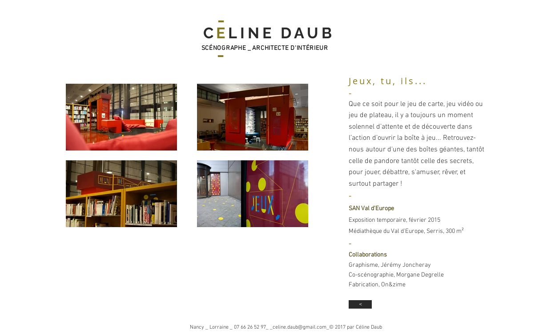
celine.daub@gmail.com (299, 327)
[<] (360, 304)
